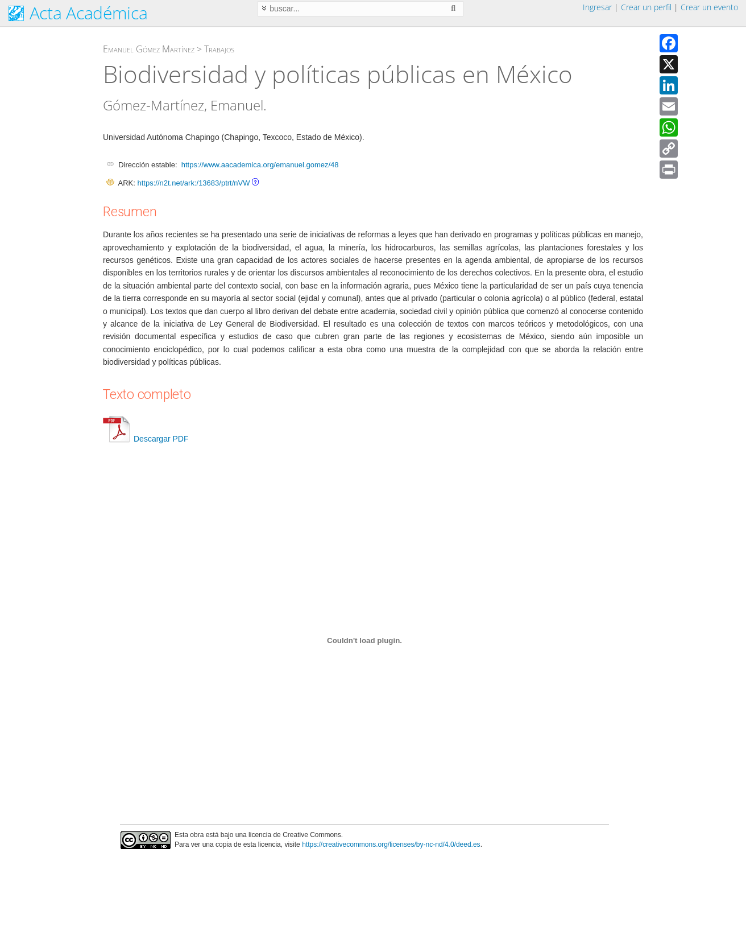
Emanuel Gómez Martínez (148, 49)
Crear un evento (709, 7)
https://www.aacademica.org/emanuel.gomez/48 (260, 164)
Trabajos (219, 49)
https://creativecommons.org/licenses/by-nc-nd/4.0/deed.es (391, 844)
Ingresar (597, 7)
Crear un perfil (646, 7)
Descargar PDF (145, 438)
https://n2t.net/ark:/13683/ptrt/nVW (193, 183)
